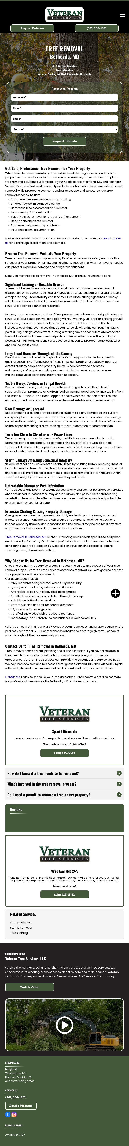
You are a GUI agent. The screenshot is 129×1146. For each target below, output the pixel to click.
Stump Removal (21, 928)
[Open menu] (122, 14)
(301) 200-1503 (15, 1097)
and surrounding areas (19, 1081)
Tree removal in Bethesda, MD (25, 537)
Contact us (12, 677)
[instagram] (14, 1115)
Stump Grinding (20, 922)
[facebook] (7, 1115)
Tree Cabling (19, 933)
